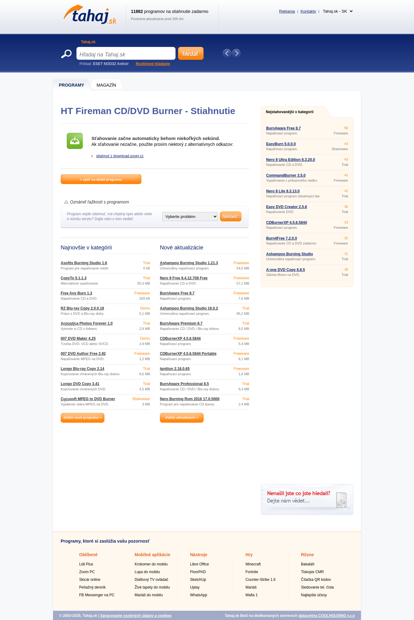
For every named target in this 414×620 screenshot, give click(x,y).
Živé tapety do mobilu (152, 587)
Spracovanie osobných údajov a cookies (135, 616)
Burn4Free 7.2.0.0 (281, 238)
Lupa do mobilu (147, 572)
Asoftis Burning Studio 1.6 (84, 263)
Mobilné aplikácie (152, 554)
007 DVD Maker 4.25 (78, 338)
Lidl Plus (86, 564)
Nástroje (198, 554)
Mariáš (251, 587)
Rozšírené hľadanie (153, 64)
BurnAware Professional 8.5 (184, 384)
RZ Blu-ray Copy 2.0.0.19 (82, 308)
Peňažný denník (92, 587)
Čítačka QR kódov (316, 579)
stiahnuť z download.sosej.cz (120, 156)
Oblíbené (88, 554)
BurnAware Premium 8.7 (181, 323)
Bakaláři (307, 564)
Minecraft (253, 564)
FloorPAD (198, 572)
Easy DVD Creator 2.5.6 (286, 207)
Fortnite (252, 572)
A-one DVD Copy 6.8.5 (285, 270)
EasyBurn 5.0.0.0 (281, 144)
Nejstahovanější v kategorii (290, 112)
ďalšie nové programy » (82, 417)
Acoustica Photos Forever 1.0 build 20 (87, 325)
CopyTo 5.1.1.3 (74, 278)
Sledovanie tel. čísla (317, 587)
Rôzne (307, 554)
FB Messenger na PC (97, 595)
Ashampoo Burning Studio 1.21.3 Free (189, 265)
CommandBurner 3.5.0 (286, 175)
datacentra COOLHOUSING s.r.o (326, 616)
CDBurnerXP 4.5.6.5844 (180, 338)
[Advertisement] (307, 383)
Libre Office (199, 564)
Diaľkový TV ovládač (151, 579)
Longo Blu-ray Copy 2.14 (82, 369)
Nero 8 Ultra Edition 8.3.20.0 (290, 160)
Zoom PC (87, 572)
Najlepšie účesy (314, 595)
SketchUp (198, 579)
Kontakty (308, 11)
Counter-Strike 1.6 (260, 579)
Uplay (195, 587)
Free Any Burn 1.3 (76, 293)
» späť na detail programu (101, 179)
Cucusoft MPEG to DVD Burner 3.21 (88, 401)
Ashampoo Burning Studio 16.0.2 (189, 308)
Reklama (287, 11)
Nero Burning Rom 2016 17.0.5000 (189, 399)
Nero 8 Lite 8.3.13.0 (283, 191)
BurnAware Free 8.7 (177, 293)
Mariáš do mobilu (149, 595)
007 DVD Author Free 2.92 (83, 353)
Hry (249, 554)
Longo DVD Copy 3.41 (80, 384)
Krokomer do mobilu (151, 564)
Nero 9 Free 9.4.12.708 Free (184, 278)
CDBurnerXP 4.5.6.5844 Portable (188, 353)
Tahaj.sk (88, 42)
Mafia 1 (252, 595)
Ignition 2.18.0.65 (175, 369)
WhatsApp (198, 595)
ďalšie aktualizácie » (181, 417)
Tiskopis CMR (312, 572)
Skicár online (89, 579)
